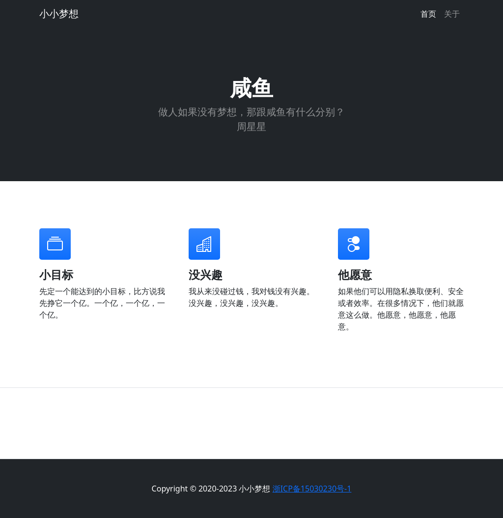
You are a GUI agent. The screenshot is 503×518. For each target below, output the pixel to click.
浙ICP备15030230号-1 (312, 488)
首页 (428, 13)
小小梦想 (59, 13)
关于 (452, 13)
